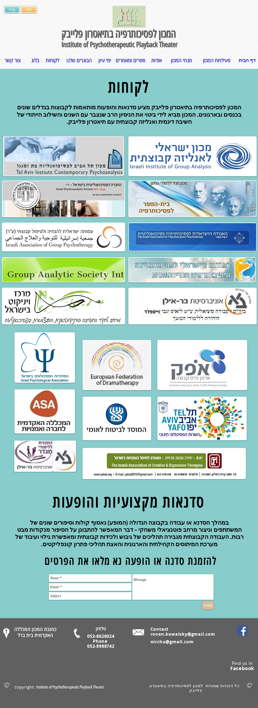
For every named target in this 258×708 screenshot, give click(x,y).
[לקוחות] (52, 60)
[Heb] (29, 9)
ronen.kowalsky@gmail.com (182, 634)
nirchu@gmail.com (172, 641)
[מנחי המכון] (181, 60)
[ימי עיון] (105, 60)
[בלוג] (35, 60)
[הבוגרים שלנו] (79, 60)
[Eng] (11, 9)
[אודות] (156, 60)
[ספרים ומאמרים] (131, 60)
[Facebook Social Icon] (242, 630)
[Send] (208, 605)
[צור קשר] (13, 60)
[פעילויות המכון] (216, 60)
